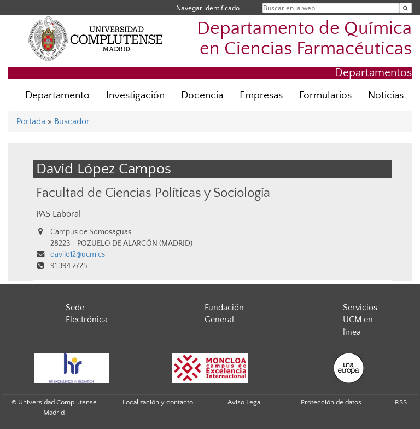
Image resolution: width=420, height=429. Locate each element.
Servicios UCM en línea (360, 320)
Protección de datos (331, 402)
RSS (401, 402)
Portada (30, 121)
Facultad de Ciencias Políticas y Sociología (153, 192)
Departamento (57, 95)
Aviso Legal (245, 402)
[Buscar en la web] (405, 8)
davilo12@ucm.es (77, 254)
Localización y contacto (157, 402)
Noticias (386, 95)
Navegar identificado (208, 8)
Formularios (325, 95)
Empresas (261, 95)
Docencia (202, 95)
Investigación (135, 95)
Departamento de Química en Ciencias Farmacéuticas (304, 39)
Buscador (72, 121)
